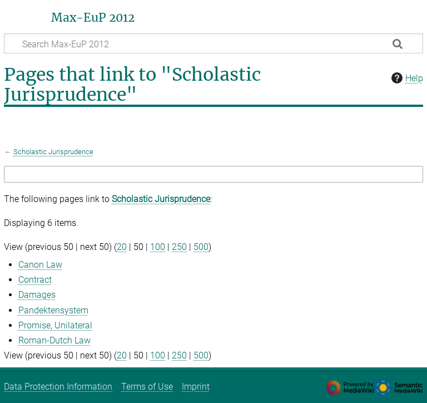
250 (179, 247)
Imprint (196, 386)
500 (200, 247)
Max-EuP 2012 (93, 18)
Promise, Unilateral (55, 325)
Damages (37, 294)
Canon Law (40, 264)
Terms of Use (147, 386)
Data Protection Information (58, 386)
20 (122, 247)
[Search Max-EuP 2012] (213, 43)
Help (406, 77)
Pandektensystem (53, 310)
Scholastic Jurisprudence (53, 152)
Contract (35, 279)
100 (157, 247)
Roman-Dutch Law (54, 340)
